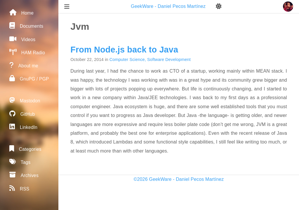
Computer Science (127, 59)
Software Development (169, 59)
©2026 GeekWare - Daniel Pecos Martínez (179, 179)
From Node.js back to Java (124, 49)
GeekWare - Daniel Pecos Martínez (169, 6)
